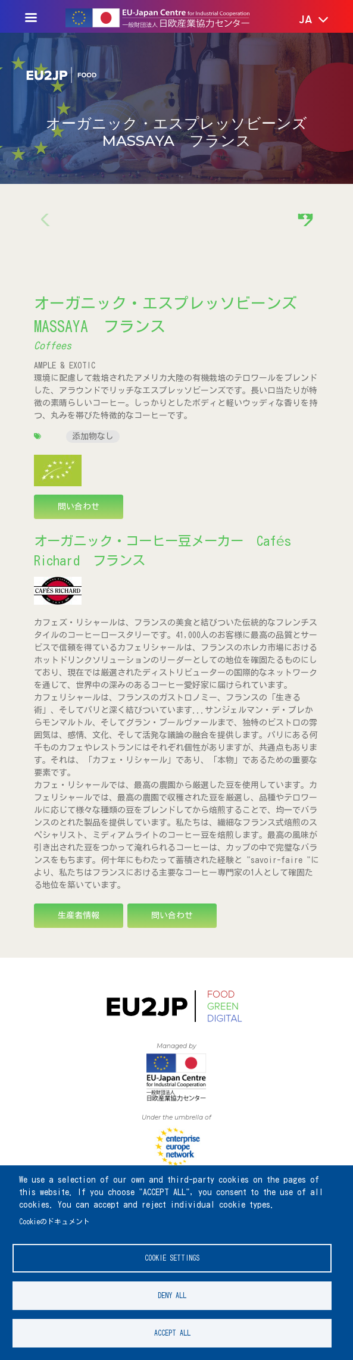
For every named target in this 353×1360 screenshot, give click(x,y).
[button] (305, 20)
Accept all (172, 1333)
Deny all (172, 1295)
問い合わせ (78, 506)
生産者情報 (78, 915)
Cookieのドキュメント (54, 1221)
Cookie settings (172, 1258)
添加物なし (93, 436)
